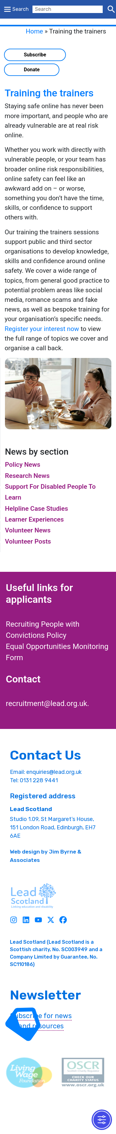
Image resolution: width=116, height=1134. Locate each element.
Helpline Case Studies (36, 508)
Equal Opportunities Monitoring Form (57, 652)
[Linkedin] (26, 920)
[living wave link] (29, 1072)
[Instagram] (13, 920)
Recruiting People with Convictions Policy (42, 630)
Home (34, 31)
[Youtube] (38, 920)
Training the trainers (49, 93)
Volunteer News (27, 530)
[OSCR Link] (83, 1072)
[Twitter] (50, 920)
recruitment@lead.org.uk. (47, 703)
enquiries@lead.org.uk (54, 772)
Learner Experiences (34, 519)
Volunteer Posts (28, 541)
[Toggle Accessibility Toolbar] (101, 1119)
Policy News (22, 464)
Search (20, 9)
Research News (27, 475)
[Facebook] (63, 920)
